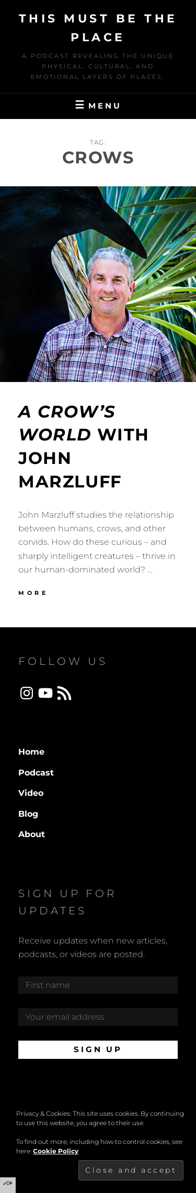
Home (31, 752)
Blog (28, 814)
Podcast (36, 773)
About (31, 834)
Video (30, 793)
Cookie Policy (55, 1151)
